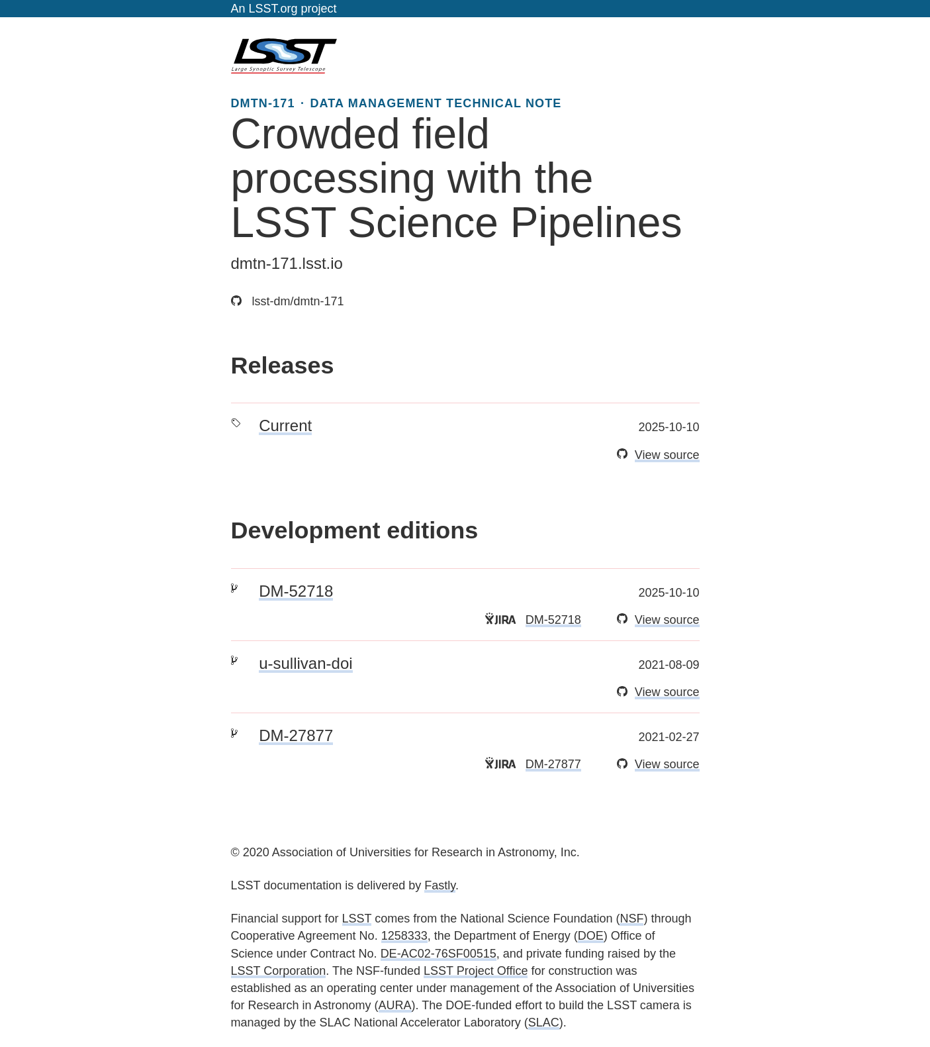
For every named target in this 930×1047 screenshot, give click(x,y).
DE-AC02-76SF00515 (438, 953)
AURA (395, 1005)
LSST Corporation (278, 970)
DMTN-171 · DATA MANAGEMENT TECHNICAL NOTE (396, 103)
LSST (357, 918)
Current (285, 425)
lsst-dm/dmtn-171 (287, 301)
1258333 (404, 935)
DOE (591, 935)
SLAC (543, 1022)
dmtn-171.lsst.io (287, 263)
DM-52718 (296, 591)
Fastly (439, 885)
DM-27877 (296, 735)
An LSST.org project (284, 8)
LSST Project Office (476, 970)
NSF (631, 918)
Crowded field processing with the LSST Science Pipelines (456, 178)
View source (667, 455)
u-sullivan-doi (305, 663)
